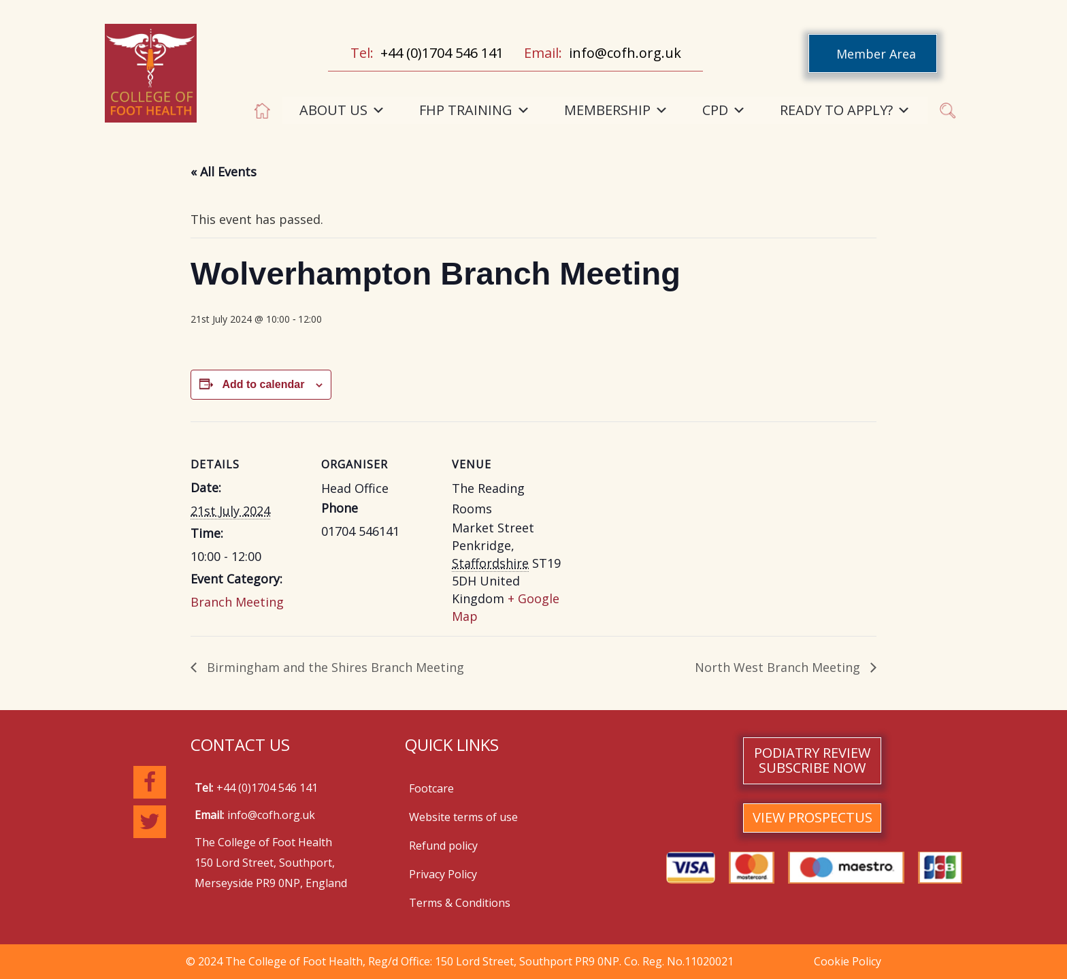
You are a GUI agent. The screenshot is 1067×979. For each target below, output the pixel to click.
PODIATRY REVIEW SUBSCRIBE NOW (812, 760)
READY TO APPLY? (845, 110)
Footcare (431, 788)
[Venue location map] (654, 515)
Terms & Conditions (459, 902)
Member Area (876, 54)
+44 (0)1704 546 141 (442, 53)
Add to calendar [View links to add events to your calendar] (263, 384)
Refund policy (443, 845)
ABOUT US (342, 110)
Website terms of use (463, 816)
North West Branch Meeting (779, 667)
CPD (724, 110)
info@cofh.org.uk (625, 53)
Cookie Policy (847, 961)
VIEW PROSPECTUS (812, 817)
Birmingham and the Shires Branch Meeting (333, 667)
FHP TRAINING (474, 110)
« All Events (224, 171)
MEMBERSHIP (616, 110)
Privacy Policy (443, 874)
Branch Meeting (237, 602)
